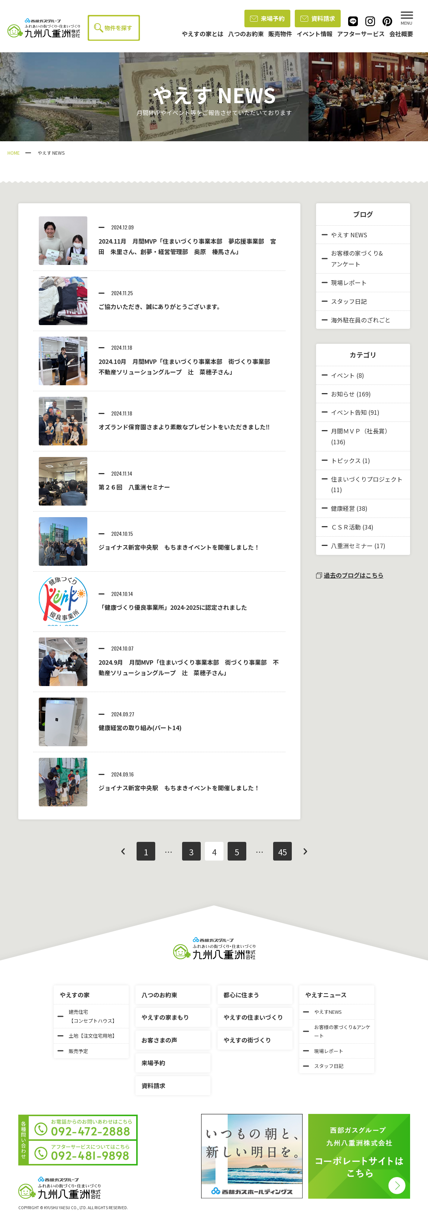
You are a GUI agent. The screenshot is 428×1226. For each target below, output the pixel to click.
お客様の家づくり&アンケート (352, 258)
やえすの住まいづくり (253, 1017)
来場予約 (267, 18)
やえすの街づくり (247, 1039)
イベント (343, 375)
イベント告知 (349, 412)
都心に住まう (241, 994)
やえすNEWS (322, 1011)
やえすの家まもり (165, 1017)
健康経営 (343, 508)
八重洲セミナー (352, 545)
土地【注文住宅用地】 (87, 1035)
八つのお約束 (159, 994)
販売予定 (72, 1050)
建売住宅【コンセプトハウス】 (87, 1016)
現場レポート (344, 282)
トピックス (346, 460)
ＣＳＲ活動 (346, 526)
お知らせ (343, 393)
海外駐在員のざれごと (356, 319)
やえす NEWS (344, 234)
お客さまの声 (159, 1039)
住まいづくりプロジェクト (367, 479)
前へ (123, 851)
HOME (13, 152)
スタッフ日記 (344, 301)
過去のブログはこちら (350, 575)
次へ (305, 851)
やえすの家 (75, 994)
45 (282, 852)
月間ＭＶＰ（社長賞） (361, 430)
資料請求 (317, 18)
